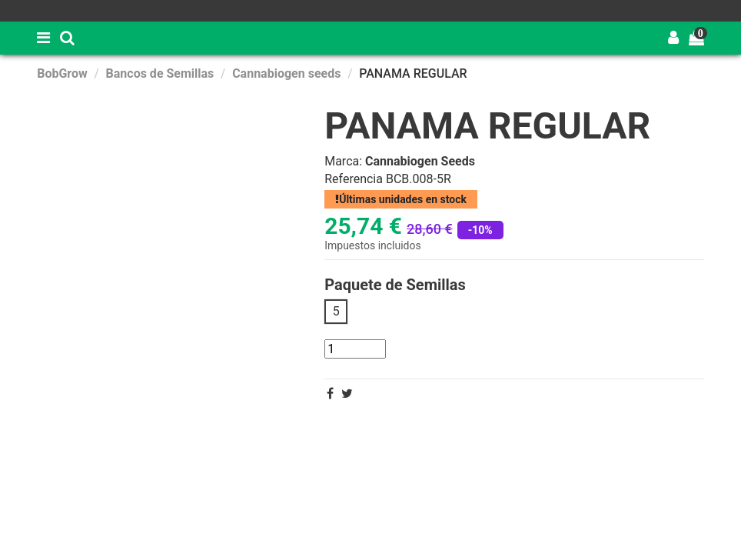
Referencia (353, 179)
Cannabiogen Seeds (420, 161)
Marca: (343, 162)
